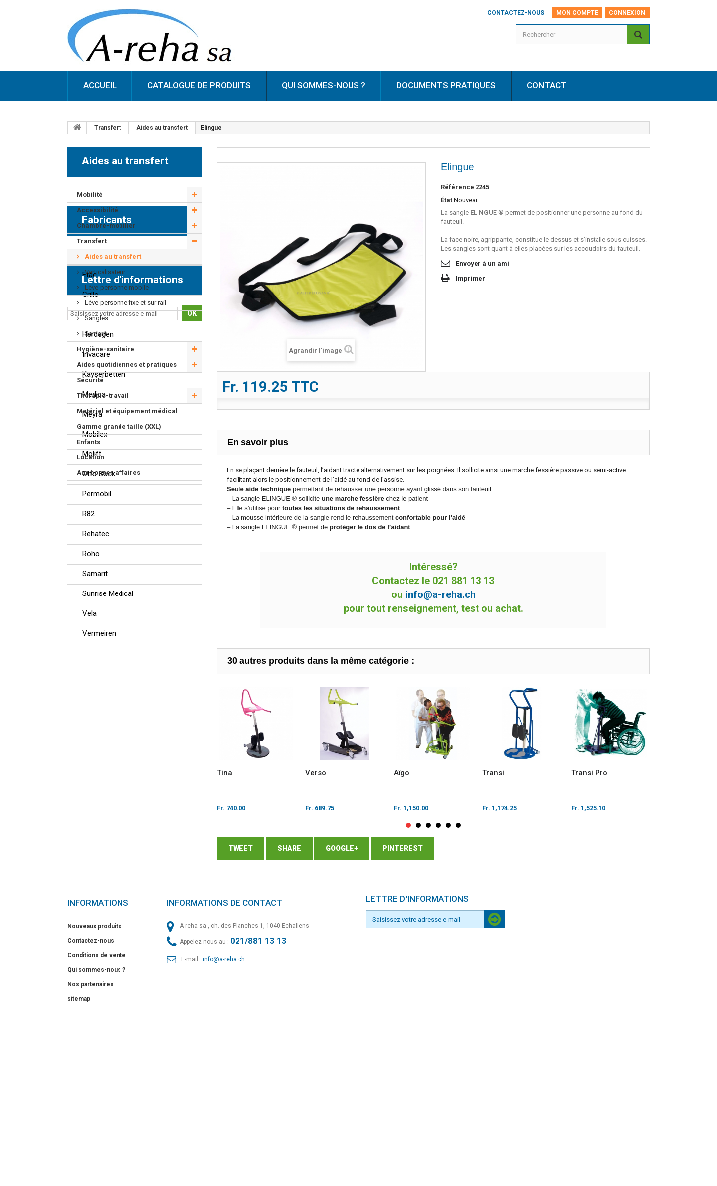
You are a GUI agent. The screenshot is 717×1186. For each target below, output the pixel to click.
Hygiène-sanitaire (105, 349)
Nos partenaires (90, 1131)
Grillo (90, 578)
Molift (91, 737)
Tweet (240, 848)
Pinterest (402, 848)
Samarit (95, 333)
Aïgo (401, 772)
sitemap (78, 1146)
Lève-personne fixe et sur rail (124, 302)
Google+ (342, 848)
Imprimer (470, 278)
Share (289, 848)
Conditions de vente (96, 1102)
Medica (94, 677)
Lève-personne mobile (116, 287)
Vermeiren (99, 916)
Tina (224, 772)
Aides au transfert (162, 127)
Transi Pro (589, 772)
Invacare (96, 637)
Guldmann (98, 597)
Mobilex (94, 717)
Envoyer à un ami (482, 263)
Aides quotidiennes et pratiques (127, 364)
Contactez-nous (515, 12)
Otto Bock (98, 757)
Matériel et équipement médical (127, 411)
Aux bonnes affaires (108, 472)
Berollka (95, 538)
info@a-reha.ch (440, 594)
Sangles (95, 318)
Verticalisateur (104, 272)
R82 (88, 797)
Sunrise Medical (107, 877)
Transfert (107, 127)
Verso (315, 772)
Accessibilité (97, 210)
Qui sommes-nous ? (96, 1117)
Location (90, 457)
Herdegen (98, 617)
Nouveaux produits (94, 1073)
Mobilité (90, 194)
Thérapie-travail (103, 395)
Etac (89, 558)
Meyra (92, 697)
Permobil (96, 777)
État (446, 200)
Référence (457, 187)
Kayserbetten (103, 657)
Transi (493, 772)
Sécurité (90, 380)
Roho (91, 837)
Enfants (88, 441)
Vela (89, 896)
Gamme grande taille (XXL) (119, 426)
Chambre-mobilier (106, 225)
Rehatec (95, 817)
